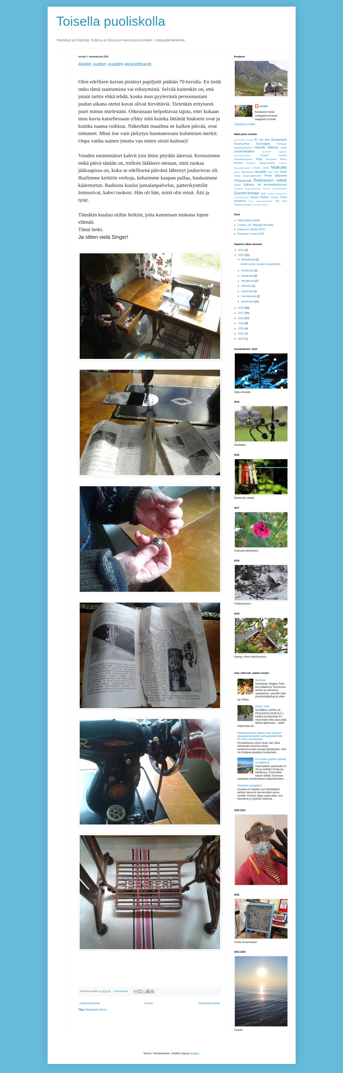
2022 (241, 333)
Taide (263, 193)
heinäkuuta (248, 280)
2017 (241, 312)
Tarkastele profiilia (244, 124)
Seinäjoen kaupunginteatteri (247, 188)
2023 (241, 338)
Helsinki (259, 147)
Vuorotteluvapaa (260, 204)
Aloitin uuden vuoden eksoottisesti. (115, 64)
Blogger (194, 1053)
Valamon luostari (243, 204)
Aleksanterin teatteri (243, 140)
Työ (277, 201)
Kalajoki (264, 155)
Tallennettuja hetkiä (248, 220)
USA (284, 201)
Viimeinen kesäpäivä (249, 785)
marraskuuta (249, 296)
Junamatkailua (244, 151)
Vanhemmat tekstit (209, 1003)
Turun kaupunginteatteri (260, 201)
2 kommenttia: (121, 991)
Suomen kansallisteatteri (275, 188)
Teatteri (264, 197)
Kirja (259, 159)
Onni (283, 172)
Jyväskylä (266, 151)
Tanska (254, 197)
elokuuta (246, 285)
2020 (241, 328)
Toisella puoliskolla (110, 21)
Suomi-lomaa (246, 193)
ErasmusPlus (242, 143)
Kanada (282, 155)
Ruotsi (237, 184)
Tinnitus (274, 197)
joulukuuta (247, 301)
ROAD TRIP (262, 706)
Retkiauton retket (270, 180)
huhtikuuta (247, 270)
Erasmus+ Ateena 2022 (251, 229)
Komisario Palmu (276, 159)
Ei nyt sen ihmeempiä (271, 139)
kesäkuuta (247, 275)
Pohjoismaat (242, 180)
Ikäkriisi (273, 147)
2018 (241, 318)
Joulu (283, 147)
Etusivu (149, 1003)
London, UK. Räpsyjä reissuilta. (255, 225)
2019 (241, 323)
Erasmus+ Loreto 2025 (250, 233)
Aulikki (263, 106)
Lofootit (256, 167)
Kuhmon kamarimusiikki (261, 163)
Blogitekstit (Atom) (96, 1009)
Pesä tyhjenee (275, 175)
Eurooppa (263, 143)
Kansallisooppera (243, 159)
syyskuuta (247, 291)
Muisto (237, 172)
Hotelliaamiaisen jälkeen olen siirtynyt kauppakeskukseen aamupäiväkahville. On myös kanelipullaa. (260, 736)
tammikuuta (248, 259)
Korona (238, 163)
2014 (241, 250)
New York (273, 172)
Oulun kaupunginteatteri (248, 175)
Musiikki (260, 172)
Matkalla (279, 167)
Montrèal (260, 680)
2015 (241, 255)
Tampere (271, 193)
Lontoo (265, 167)
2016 (241, 307)
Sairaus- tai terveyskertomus (265, 184)
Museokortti (248, 172)
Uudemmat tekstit (89, 1003)
